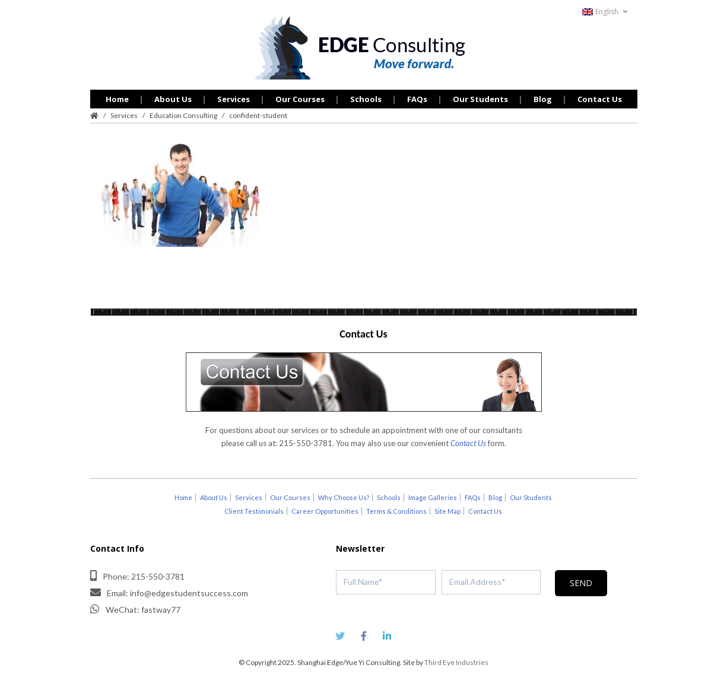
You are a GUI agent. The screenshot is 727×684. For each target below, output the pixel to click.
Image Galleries (432, 496)
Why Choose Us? (343, 496)
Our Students (480, 97)
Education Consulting (183, 113)
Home (117, 97)
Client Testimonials (254, 509)
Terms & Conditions (396, 509)
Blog (543, 97)
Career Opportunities (324, 509)
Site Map (447, 509)
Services (233, 97)
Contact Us (599, 97)
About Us (173, 97)
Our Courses (300, 97)
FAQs (417, 97)
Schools (366, 97)
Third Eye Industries (456, 660)
